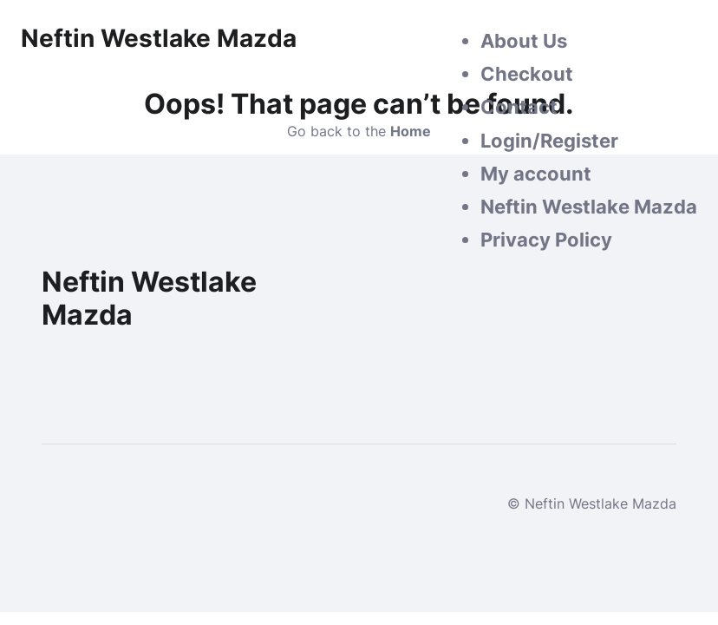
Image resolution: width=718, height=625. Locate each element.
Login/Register (549, 140)
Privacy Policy (546, 239)
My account (535, 173)
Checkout (526, 73)
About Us (523, 41)
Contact (519, 106)
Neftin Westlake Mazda (588, 206)
